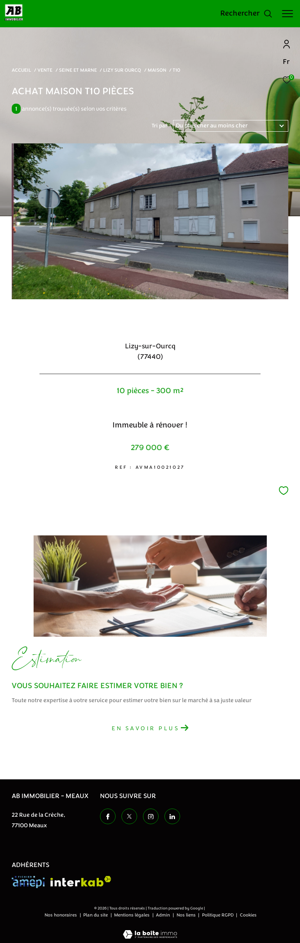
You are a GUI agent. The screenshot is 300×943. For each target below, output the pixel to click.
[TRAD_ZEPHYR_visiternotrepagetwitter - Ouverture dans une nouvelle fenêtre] (129, 816)
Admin (163, 915)
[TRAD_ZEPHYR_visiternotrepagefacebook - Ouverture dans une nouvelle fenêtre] (108, 816)
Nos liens (187, 915)
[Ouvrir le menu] (287, 13)
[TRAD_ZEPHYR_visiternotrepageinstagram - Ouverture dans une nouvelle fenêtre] (151, 816)
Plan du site (96, 915)
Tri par (160, 126)
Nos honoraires (61, 915)
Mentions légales (132, 915)
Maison (157, 70)
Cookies (248, 915)
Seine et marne (78, 70)
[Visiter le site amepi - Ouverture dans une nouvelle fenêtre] (28, 882)
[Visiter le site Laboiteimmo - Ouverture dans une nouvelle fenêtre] (150, 929)
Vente (45, 70)
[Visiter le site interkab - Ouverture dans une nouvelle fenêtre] (80, 881)
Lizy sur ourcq (122, 70)
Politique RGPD (218, 915)
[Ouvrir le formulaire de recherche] (246, 13)
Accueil (21, 70)
